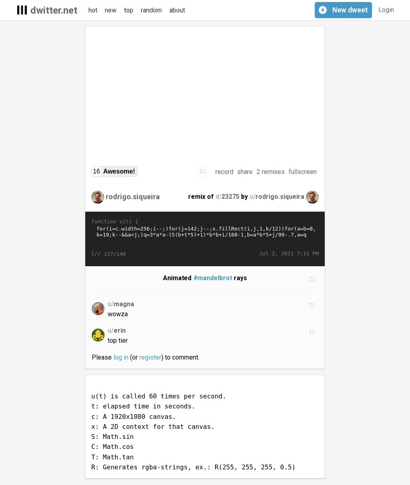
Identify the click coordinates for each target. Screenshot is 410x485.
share (245, 172)
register (150, 357)
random (151, 10)
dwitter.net (53, 10)
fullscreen (303, 172)
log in (121, 357)
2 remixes (271, 172)
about (177, 10)
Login (386, 10)
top (128, 10)
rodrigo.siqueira (133, 196)
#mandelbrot (213, 278)
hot (92, 10)
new (111, 10)
